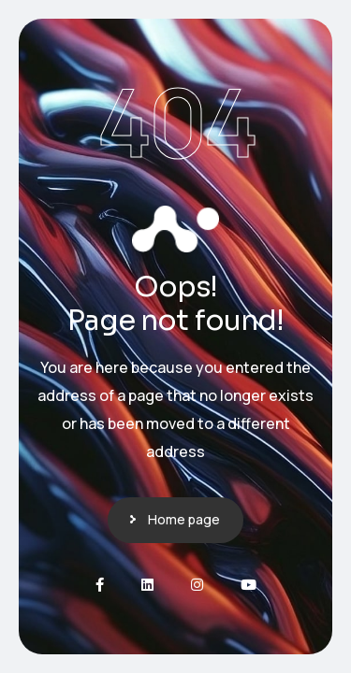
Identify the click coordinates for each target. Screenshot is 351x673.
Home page (184, 519)
